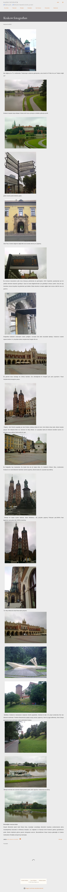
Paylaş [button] (60, 839)
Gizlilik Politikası (24, 880)
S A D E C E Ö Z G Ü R (10, 2)
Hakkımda (55, 7)
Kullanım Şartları (42, 880)
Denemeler (46, 7)
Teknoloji (13, 7)
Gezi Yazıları (37, 7)
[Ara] (58, 2)
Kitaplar (21, 7)
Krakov (11, 839)
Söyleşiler (29, 7)
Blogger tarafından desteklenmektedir (33, 888)
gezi (8, 839)
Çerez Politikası (33, 880)
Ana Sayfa (5, 7)
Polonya (16, 839)
